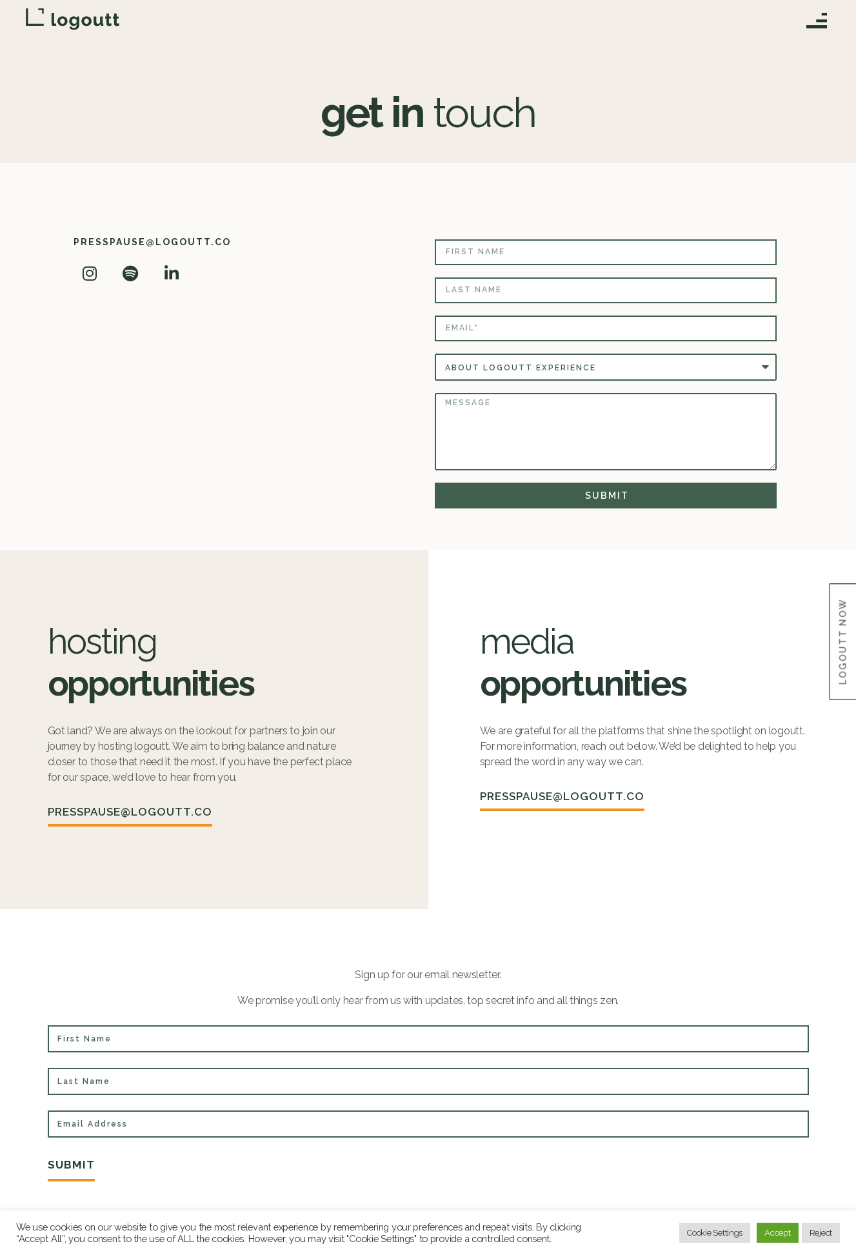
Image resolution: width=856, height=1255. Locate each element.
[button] (816, 23)
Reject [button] (821, 1233)
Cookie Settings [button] (714, 1233)
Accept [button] (777, 1233)
